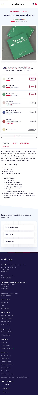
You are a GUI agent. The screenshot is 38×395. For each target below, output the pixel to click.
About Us (4, 342)
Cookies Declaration (7, 374)
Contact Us (4, 302)
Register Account (6, 318)
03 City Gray (10, 86)
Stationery (10, 241)
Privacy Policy (5, 371)
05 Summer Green (12, 93)
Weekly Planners (12, 227)
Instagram (6, 388)
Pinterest (6, 392)
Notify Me (9, 105)
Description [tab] (6, 143)
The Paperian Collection (19, 11)
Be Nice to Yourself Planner (19, 15)
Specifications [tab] (24, 143)
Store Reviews (6, 345)
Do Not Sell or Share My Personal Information (15, 377)
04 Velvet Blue (11, 110)
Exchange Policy (6, 362)
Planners (10, 234)
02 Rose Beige (10, 101)
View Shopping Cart (7, 315)
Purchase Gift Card (7, 332)
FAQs (2, 305)
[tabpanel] (19, 174)
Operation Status (8, 348)
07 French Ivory (11, 129)
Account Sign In (6, 322)
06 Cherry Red (11, 120)
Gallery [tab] (15, 143)
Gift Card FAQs (6, 335)
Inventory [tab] (6, 147)
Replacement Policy (7, 365)
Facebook (6, 384)
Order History (5, 325)
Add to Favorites (19, 136)
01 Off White (10, 78)
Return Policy (5, 358)
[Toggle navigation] (2, 4)
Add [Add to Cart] (33, 79)
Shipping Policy (6, 355)
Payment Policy (6, 368)
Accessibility (5, 308)
